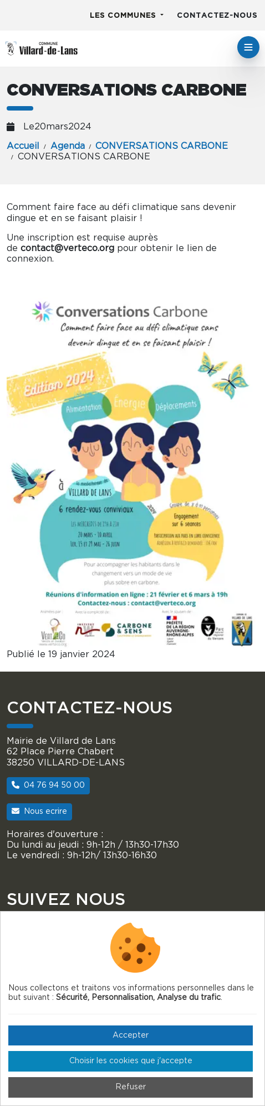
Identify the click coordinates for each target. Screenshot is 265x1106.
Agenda (67, 146)
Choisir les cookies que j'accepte (130, 1061)
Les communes (124, 15)
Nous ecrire (39, 811)
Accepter (131, 1035)
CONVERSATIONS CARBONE (161, 146)
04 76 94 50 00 (48, 785)
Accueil (23, 146)
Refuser (130, 1087)
